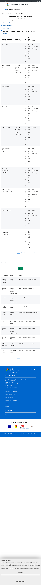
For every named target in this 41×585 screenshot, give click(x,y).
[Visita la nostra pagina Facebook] (31, 369)
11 (5, 360)
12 (8, 360)
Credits (27, 434)
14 (15, 360)
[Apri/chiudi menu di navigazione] (1, 4)
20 (34, 360)
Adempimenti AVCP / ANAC (11, 394)
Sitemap (7, 407)
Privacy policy (36, 568)
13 (12, 360)
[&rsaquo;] (37, 252)
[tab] (20, 23)
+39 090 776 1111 (13, 381)
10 (34, 252)
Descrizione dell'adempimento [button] (10, 23)
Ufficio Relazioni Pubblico (10, 399)
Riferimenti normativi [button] (8, 25)
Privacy (6, 414)
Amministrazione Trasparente (11, 391)
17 (24, 360)
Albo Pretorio (8, 393)
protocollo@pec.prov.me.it (13, 384)
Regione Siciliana (7, 1)
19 (30, 360)
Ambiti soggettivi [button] (7, 28)
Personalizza (21, 572)
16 (21, 360)
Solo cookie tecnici (20, 581)
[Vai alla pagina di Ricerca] (36, 4)
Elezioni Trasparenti (9, 397)
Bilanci (6, 396)
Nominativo (4, 263)
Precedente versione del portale (11, 400)
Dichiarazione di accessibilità (11, 408)
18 (27, 360)
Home (5, 9)
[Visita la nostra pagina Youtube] (34, 369)
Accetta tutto (20, 577)
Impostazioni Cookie (33, 434)
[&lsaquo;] (2, 252)
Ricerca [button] (5, 33)
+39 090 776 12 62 (11, 382)
